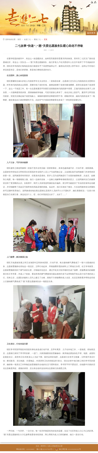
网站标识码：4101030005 (25, 449)
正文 (45, 39)
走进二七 (27, 39)
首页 (19, 39)
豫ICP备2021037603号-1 (44, 449)
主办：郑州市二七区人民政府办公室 (49, 446)
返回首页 (91, 33)
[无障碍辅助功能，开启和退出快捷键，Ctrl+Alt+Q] (94, 2)
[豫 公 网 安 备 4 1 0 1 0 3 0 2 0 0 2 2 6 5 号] (69, 449)
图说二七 (37, 39)
